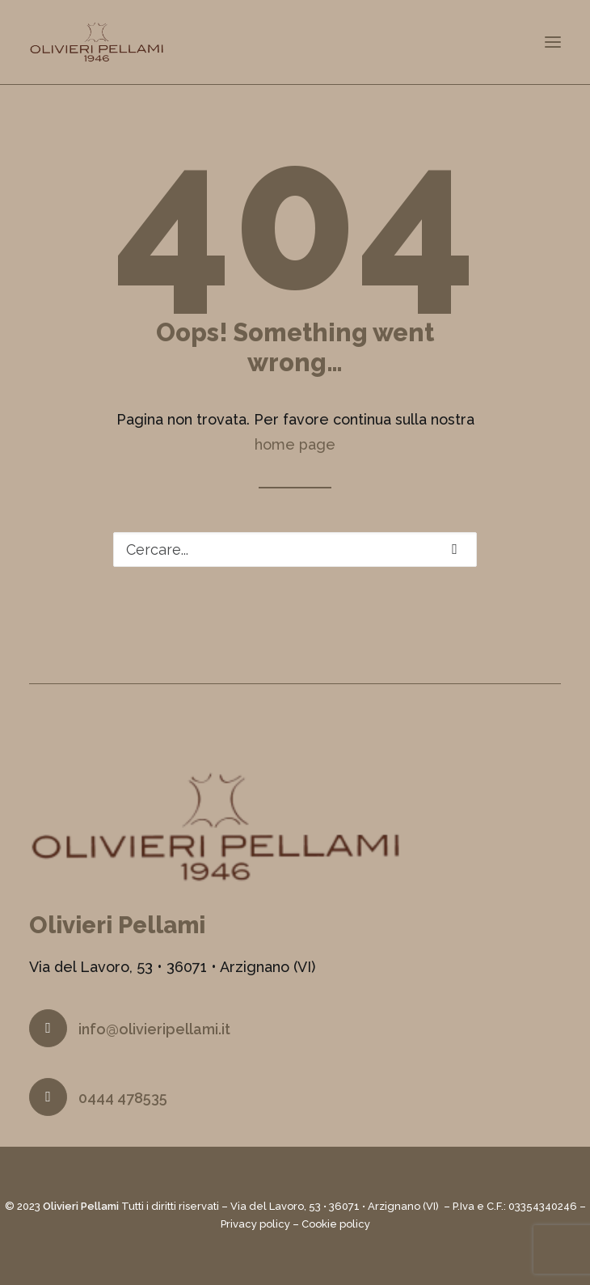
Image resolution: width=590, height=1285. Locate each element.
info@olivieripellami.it (154, 1029)
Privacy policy (255, 1224)
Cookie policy (335, 1224)
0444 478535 (122, 1097)
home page (295, 444)
